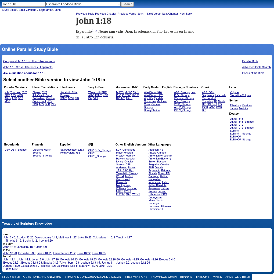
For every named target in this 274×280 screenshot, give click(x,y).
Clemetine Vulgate (240, 95)
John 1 (142, 13)
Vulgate (234, 92)
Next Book (185, 13)
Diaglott (37, 92)
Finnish (153, 173)
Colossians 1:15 (102, 237)
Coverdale (150, 101)
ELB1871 (235, 130)
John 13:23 (10, 253)
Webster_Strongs (184, 98)
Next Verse (154, 13)
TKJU (129, 98)
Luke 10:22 (85, 237)
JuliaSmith (39, 95)
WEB (20, 95)
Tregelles (207, 101)
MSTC (120, 92)
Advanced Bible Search (256, 67)
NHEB (120, 191)
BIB (77, 98)
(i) (93, 30)
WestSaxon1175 (153, 95)
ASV (13, 95)
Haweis (120, 158)
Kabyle (165, 188)
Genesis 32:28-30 (109, 259)
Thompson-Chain (164, 276)
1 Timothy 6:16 (12, 240)
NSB (105, 95)
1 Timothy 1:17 (123, 237)
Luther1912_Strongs (242, 127)
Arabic (152, 152)
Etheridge (235, 105)
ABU (128, 164)
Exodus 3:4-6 (167, 259)
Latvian (162, 191)
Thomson (15, 92)
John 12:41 (10, 259)
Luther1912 (236, 124)
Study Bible (9, 10)
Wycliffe (148, 98)
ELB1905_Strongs (240, 139)
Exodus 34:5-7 (52, 262)
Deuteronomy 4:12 (46, 237)
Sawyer (120, 164)
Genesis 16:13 (69, 259)
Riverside (121, 182)
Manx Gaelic (156, 200)
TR (215, 101)
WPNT (136, 194)
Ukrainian (166, 206)
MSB (7, 101)
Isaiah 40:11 (44, 253)
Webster (130, 158)
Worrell (120, 176)
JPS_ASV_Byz (125, 170)
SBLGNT (212, 104)
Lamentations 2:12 (64, 253)
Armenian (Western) (160, 155)
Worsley (130, 155)
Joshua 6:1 (108, 262)
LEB (14, 98)
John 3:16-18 (25, 247)
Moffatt (129, 176)
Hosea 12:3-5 (69, 265)
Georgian (154, 176)
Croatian (165, 164)
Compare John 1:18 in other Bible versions (29, 61)
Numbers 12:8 (71, 262)
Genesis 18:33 (88, 259)
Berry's (186, 276)
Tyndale (158, 98)
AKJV (8, 98)
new (193, 92)
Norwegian (155, 203)
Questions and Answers (42, 276)
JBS (77, 152)
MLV (53, 104)
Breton (152, 161)
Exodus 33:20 (25, 237)
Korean (153, 191)
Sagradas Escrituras (72, 149)
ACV (41, 104)
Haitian (164, 176)
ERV (7, 95)
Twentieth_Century (127, 173)
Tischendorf (209, 98)
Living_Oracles (125, 161)
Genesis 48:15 (130, 259)
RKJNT (120, 98)
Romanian (154, 206)
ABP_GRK (208, 92)
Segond (37, 152)
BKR (151, 167)
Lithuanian (155, 194)
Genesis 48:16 (149, 259)
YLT (24, 92)
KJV (7, 92)
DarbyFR (38, 149)
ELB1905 (235, 136)
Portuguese (155, 197)
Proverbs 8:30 (26, 253)
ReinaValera (67, 152)
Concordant (39, 101)
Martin (47, 149)
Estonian (166, 170)
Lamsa (234, 108)
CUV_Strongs (102, 150)
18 (96, 30)
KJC (118, 95)
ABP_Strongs (182, 92)
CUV (91, 150)
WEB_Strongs (182, 104)
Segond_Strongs (42, 155)
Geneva (155, 104)
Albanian (154, 149)
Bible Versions (27, 10)
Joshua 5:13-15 (90, 262)
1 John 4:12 (30, 240)
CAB (128, 194)
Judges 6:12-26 (140, 262)
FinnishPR (164, 173)
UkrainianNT (156, 209)
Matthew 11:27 (67, 237)
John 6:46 (9, 237)
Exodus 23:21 (11, 262)
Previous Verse (127, 13)
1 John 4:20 (45, 240)
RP (204, 104)
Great (147, 104)
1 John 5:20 (10, 269)
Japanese (154, 188)
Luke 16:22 (84, 253)
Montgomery (123, 185)
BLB (47, 104)
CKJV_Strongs (182, 110)
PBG (164, 194)
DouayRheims (152, 110)
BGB (219, 107)
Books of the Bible (253, 73)
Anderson (121, 167)
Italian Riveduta (157, 185)
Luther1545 (236, 119)
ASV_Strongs (182, 101)
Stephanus (208, 95)
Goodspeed (123, 179)
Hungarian (155, 179)
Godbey (50, 98)
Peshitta (243, 108)
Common (132, 188)
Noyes (131, 167)
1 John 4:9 (40, 247)
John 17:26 (52, 259)
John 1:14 (9, 247)
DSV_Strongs (19, 149)
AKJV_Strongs (182, 107)
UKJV (135, 95)
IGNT (63, 98)
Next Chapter (170, 13)
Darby (48, 95)
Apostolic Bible (237, 276)
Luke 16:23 (99, 253)
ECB (35, 104)
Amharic (162, 152)
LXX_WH (220, 95)
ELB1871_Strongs (240, 133)
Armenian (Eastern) (160, 158)
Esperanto (154, 170)
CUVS (92, 153)
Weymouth (94, 92)
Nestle (221, 101)
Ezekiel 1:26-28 (50, 265)
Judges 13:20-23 (13, 265)
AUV (91, 95)
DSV (7, 149)
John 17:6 (38, 259)
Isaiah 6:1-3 (32, 265)
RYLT (127, 191)
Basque (161, 161)
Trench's (203, 276)
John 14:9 (24, 259)
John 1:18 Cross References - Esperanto (28, 67)
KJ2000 (126, 95)
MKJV (128, 92)
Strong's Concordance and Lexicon (92, 276)
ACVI (71, 98)
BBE (104, 92)
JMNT (98, 95)
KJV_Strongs (181, 95)
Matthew (162, 101)
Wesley (120, 155)
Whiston (128, 152)
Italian (165, 182)
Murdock (247, 105)
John (58, 10)
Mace (119, 152)
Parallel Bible (250, 61)
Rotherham (39, 98)
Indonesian (155, 182)
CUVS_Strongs (97, 156)
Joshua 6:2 (123, 262)
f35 (220, 104)
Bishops (148, 107)
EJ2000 (120, 194)
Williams (121, 188)
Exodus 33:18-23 (31, 262)
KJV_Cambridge (125, 149)
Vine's (217, 276)
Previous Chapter (105, 13)
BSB (20, 98)
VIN (95, 98)
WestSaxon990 (153, 92)
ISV (90, 98)
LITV (49, 101)
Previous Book (85, 13)
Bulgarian (154, 164)
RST (162, 149)
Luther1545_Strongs (242, 122)
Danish (159, 167)
